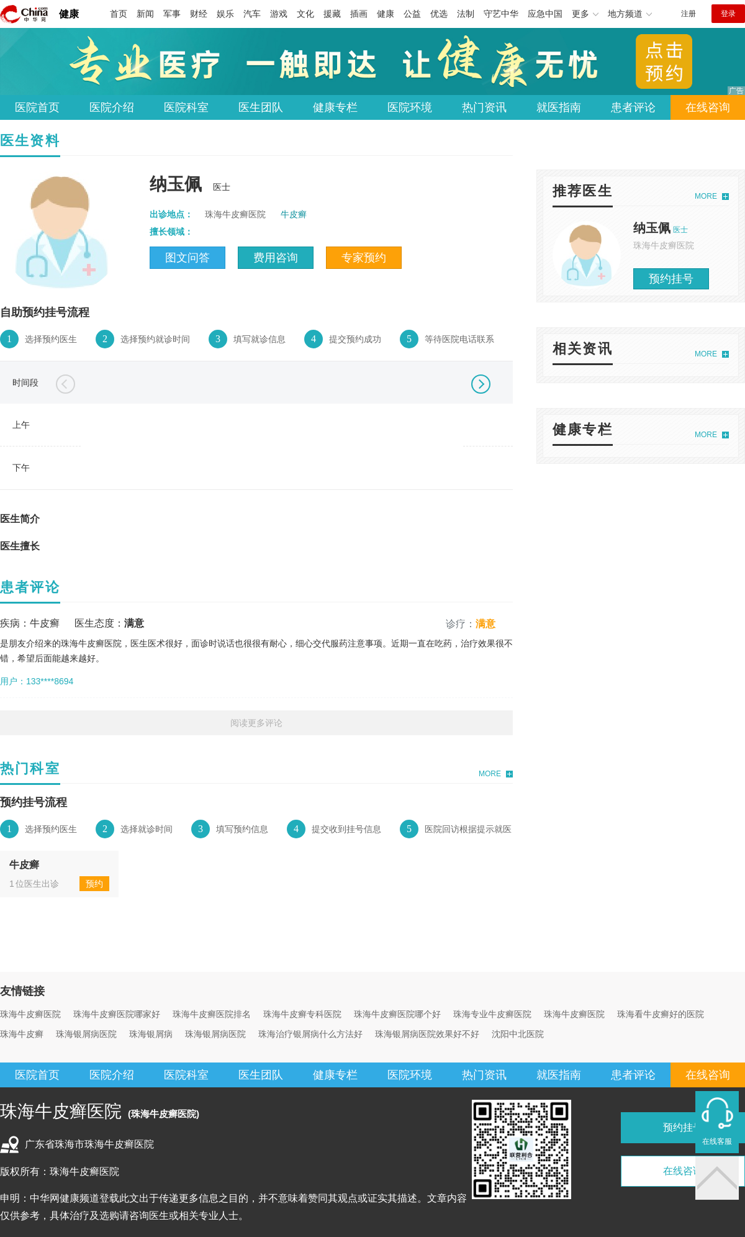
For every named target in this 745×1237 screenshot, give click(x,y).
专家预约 (363, 257)
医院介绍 (111, 107)
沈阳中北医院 (518, 1034)
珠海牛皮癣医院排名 (212, 1014)
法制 (465, 14)
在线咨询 (707, 107)
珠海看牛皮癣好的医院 (660, 1014)
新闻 (145, 14)
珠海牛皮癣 (21, 1034)
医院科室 (186, 107)
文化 (305, 14)
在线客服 (717, 1141)
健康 (69, 14)
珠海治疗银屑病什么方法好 (310, 1034)
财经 (198, 14)
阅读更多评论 (256, 723)
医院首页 (37, 107)
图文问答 (187, 257)
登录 (728, 13)
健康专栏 (335, 107)
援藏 (332, 14)
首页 (118, 14)
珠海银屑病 (151, 1034)
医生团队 (260, 107)
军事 (172, 14)
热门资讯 (484, 107)
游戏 (278, 14)
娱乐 (225, 14)
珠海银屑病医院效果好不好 (427, 1034)
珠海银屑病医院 (86, 1034)
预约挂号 (671, 279)
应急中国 (545, 14)
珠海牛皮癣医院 (30, 1014)
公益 (412, 14)
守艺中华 (501, 14)
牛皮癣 (294, 214)
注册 (688, 13)
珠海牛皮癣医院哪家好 (116, 1014)
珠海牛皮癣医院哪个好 (397, 1014)
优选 (439, 14)
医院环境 (409, 107)
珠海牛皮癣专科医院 (302, 1014)
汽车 (252, 14)
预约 (94, 884)
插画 (359, 14)
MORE (490, 773)
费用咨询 (275, 257)
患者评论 (633, 107)
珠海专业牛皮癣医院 (492, 1014)
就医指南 (558, 107)
